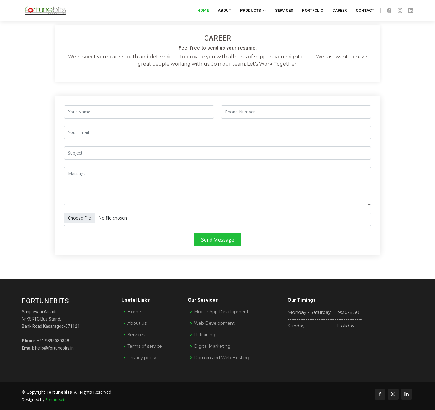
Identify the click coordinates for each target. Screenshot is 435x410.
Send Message (217, 242)
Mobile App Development (221, 312)
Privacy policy (141, 358)
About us (137, 323)
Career (339, 10)
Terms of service (144, 346)
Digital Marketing (212, 346)
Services (284, 10)
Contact (365, 10)
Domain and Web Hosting (221, 358)
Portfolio (312, 10)
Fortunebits (56, 399)
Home (203, 10)
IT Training (204, 335)
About (224, 10)
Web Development (214, 323)
